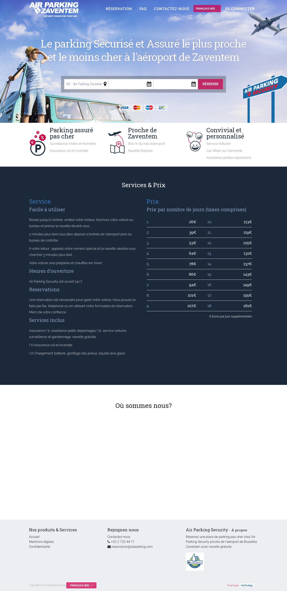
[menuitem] (118, 9)
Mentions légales (41, 542)
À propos (239, 530)
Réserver (210, 84)
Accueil (34, 537)
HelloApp (247, 585)
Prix (153, 201)
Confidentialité (39, 547)
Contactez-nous (118, 537)
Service (40, 201)
